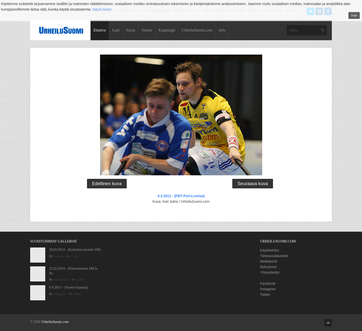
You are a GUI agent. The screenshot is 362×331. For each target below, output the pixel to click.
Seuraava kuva (252, 183)
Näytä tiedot (102, 9)
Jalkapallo (59, 294)
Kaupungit (166, 30)
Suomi (147, 30)
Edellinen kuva (107, 183)
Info (222, 30)
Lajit (116, 30)
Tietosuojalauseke (274, 256)
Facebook (267, 283)
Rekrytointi (268, 267)
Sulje (354, 15)
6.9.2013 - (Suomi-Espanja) (68, 287)
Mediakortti (268, 261)
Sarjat (130, 30)
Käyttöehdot (269, 250)
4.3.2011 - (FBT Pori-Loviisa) (181, 196)
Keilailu (58, 256)
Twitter (265, 295)
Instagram (268, 289)
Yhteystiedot (269, 272)
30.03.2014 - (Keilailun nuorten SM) (75, 250)
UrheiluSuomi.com (197, 30)
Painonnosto (61, 279)
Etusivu (100, 30)
